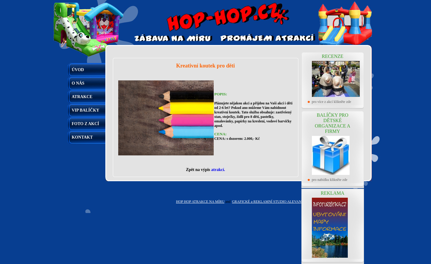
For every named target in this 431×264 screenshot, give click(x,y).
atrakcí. (218, 169)
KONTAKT (82, 137)
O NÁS (78, 83)
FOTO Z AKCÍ (85, 124)
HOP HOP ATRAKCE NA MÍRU (200, 202)
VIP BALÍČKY (85, 110)
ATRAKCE (82, 96)
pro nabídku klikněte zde (329, 180)
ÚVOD (78, 70)
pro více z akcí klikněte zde (331, 102)
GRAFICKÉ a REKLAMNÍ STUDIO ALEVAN (266, 202)
